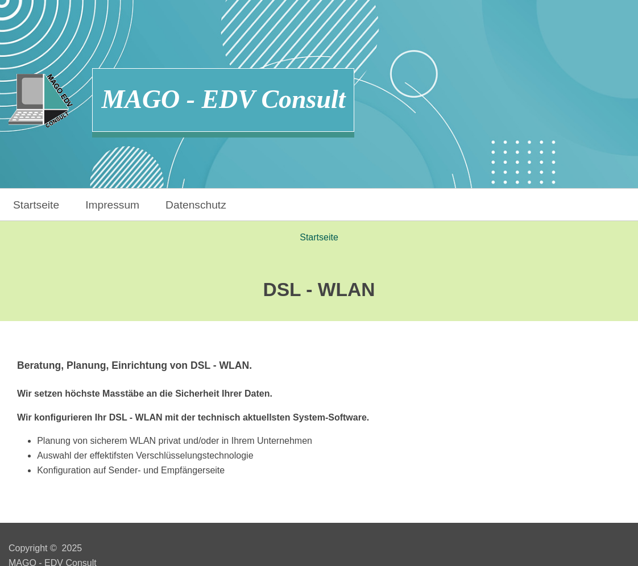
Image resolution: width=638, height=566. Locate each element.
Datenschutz (195, 205)
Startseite (36, 205)
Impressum (112, 205)
